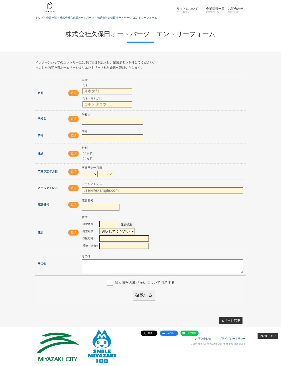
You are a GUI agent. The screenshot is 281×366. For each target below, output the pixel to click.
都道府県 (88, 231)
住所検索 (126, 224)
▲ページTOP (230, 320)
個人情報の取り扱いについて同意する (145, 282)
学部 (40, 135)
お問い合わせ (203, 338)
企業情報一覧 (215, 8)
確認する (143, 295)
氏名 (85, 85)
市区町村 (88, 238)
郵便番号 (88, 224)
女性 (88, 159)
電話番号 (43, 204)
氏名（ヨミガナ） (93, 98)
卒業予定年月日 (48, 171)
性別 (40, 153)
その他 (42, 263)
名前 (40, 93)
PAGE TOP (268, 336)
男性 (88, 153)
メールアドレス (48, 188)
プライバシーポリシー (232, 338)
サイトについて (187, 8)
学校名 (42, 118)
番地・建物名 (90, 245)
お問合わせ (235, 8)
